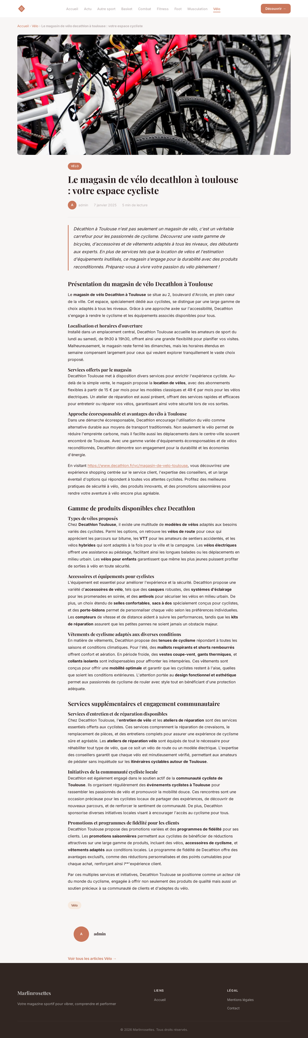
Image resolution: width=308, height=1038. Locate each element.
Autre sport (106, 8)
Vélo (216, 8)
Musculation (197, 8)
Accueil (72, 8)
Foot (178, 8)
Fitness (163, 8)
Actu (87, 8)
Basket (126, 8)
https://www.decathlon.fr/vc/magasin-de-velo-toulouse (138, 465)
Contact (233, 1008)
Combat (144, 8)
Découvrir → (275, 8)
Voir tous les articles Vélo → (92, 958)
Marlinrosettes (34, 992)
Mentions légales (240, 1000)
